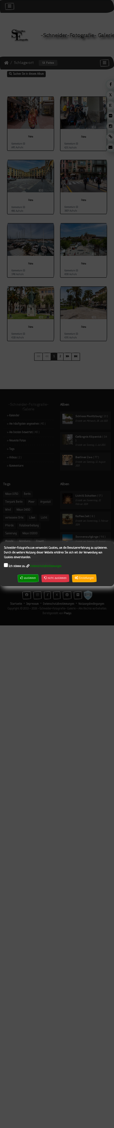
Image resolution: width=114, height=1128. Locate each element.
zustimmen (28, 578)
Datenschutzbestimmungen (45, 566)
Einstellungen (84, 578)
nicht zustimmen (55, 578)
